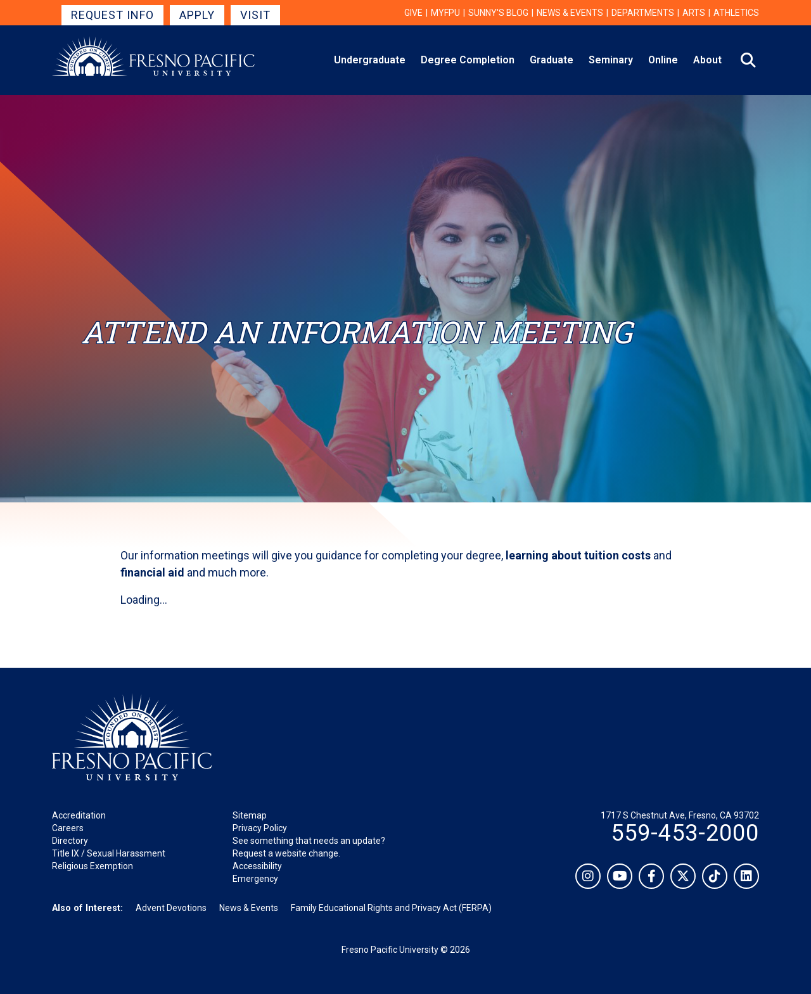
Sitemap (250, 815)
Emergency (255, 879)
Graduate (551, 60)
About (707, 60)
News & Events (570, 13)
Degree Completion (467, 60)
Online (663, 60)
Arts (693, 13)
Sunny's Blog (498, 13)
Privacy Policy (260, 828)
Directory (70, 841)
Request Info (112, 15)
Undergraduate (370, 60)
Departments (642, 13)
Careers (68, 828)
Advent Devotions (171, 908)
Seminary (611, 60)
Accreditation (79, 815)
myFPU (445, 13)
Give (413, 13)
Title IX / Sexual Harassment (108, 853)
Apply (197, 15)
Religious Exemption (92, 866)
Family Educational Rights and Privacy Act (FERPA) (391, 908)
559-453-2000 (685, 833)
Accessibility (257, 866)
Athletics (736, 13)
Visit (255, 15)
